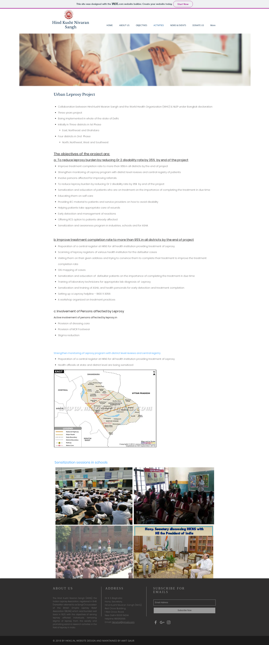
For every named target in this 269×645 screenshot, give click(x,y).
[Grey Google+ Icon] (162, 622)
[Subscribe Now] (184, 610)
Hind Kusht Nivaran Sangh (70, 24)
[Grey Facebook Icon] (155, 622)
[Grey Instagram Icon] (168, 622)
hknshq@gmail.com (123, 622)
